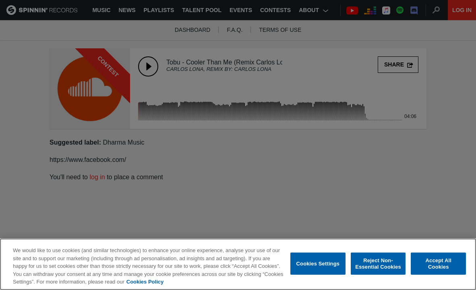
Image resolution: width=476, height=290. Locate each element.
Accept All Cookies (438, 264)
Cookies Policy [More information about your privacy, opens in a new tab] (144, 282)
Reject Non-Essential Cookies (378, 264)
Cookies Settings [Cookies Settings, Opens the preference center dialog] (318, 264)
